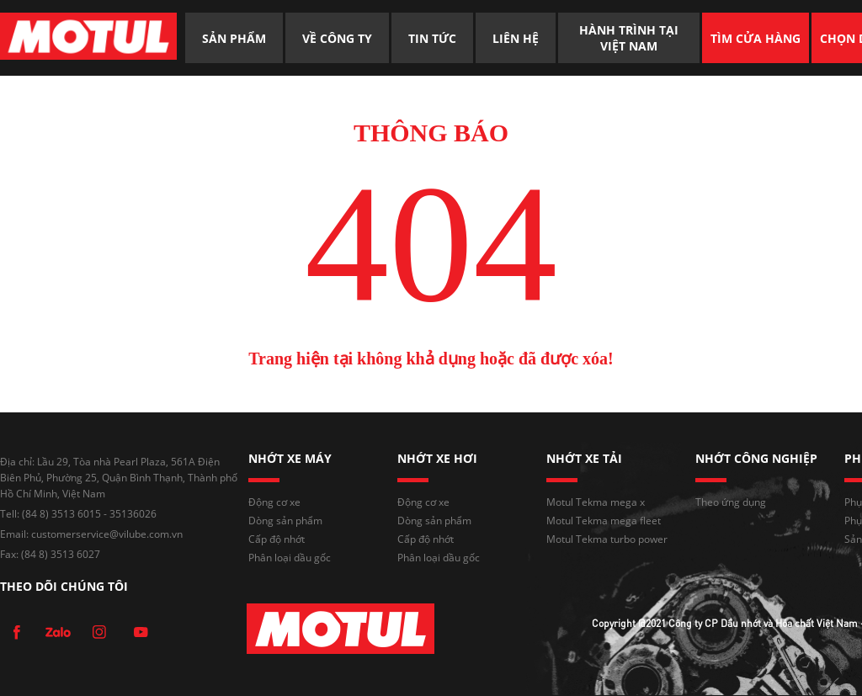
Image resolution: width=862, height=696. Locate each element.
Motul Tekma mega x (595, 502)
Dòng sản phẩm (285, 520)
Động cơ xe (274, 502)
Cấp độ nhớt (276, 539)
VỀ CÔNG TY (337, 38)
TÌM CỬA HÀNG (755, 38)
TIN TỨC (432, 38)
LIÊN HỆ (515, 38)
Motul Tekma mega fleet (603, 520)
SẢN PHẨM (234, 38)
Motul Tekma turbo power (607, 539)
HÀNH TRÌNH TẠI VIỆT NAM (630, 38)
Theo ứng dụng (730, 502)
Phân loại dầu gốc (289, 557)
